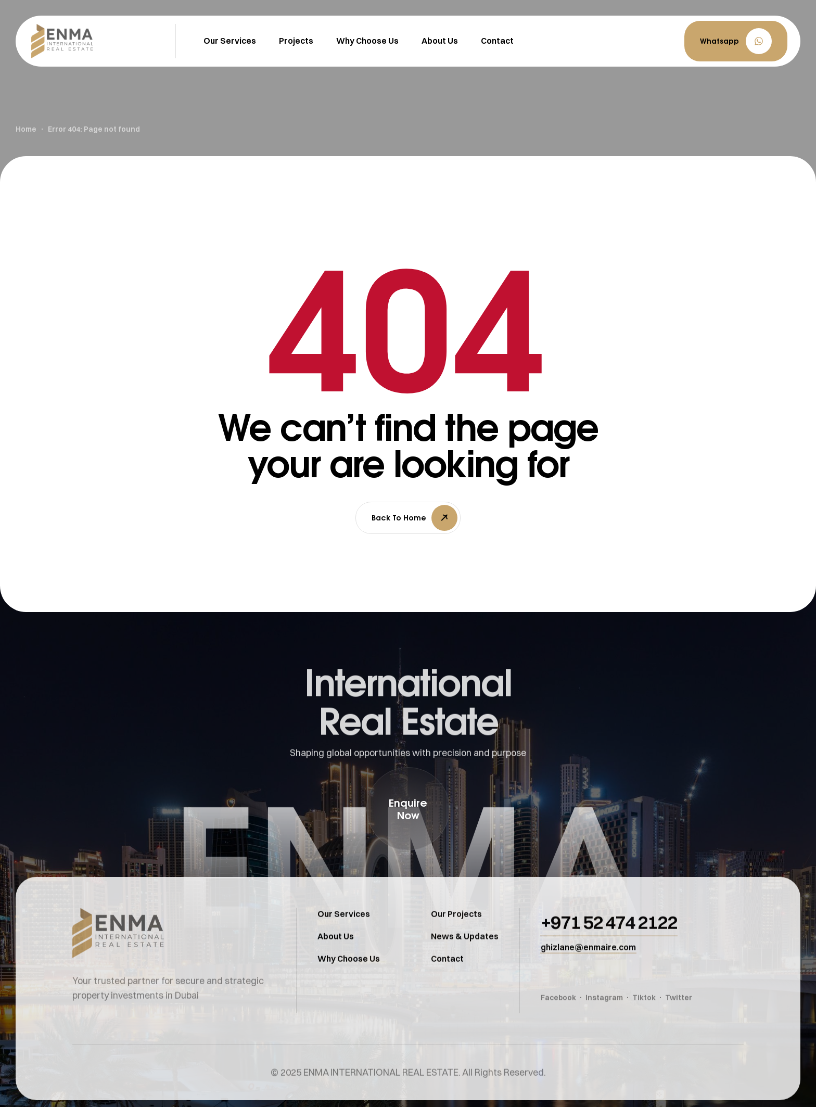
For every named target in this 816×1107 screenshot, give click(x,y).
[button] (735, 41)
